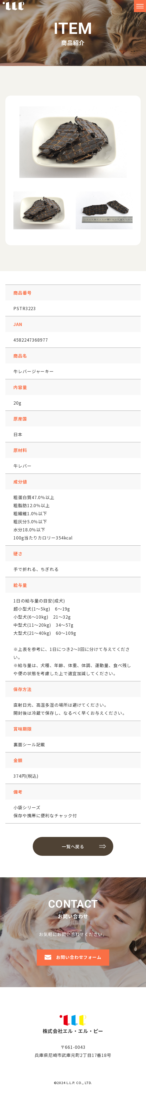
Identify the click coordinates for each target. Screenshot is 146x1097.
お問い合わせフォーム (78, 957)
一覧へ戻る (73, 846)
